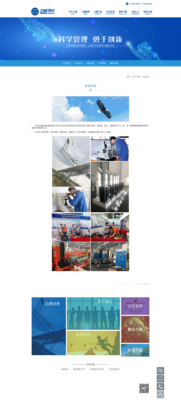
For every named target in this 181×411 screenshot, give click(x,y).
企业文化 (79, 63)
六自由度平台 (114, 371)
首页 (128, 77)
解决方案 (114, 63)
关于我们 (67, 63)
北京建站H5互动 (97, 371)
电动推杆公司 (79, 371)
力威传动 (65, 371)
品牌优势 (90, 63)
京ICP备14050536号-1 (106, 394)
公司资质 (102, 63)
